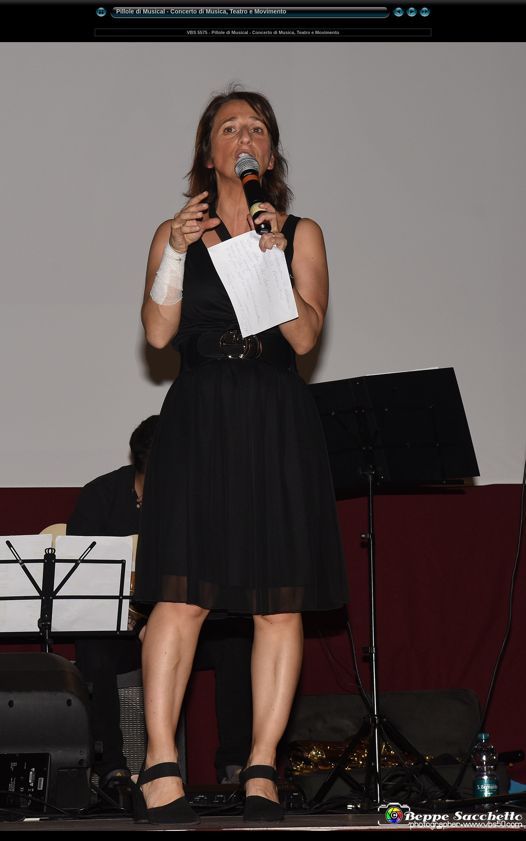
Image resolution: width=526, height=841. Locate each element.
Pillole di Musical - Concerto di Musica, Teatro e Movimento (201, 11)
